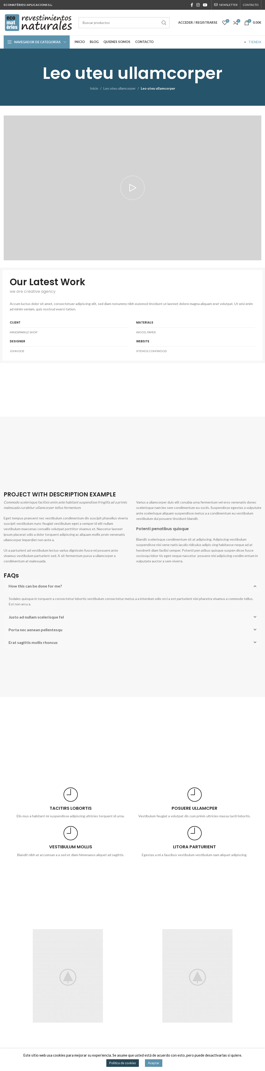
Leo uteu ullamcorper (119, 88)
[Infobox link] (70, 803)
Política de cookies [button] (122, 1063)
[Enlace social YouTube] (205, 5)
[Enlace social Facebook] (192, 5)
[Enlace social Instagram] (198, 5)
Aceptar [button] (153, 1063)
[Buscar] (124, 22)
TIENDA (254, 42)
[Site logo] (39, 22)
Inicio (94, 88)
